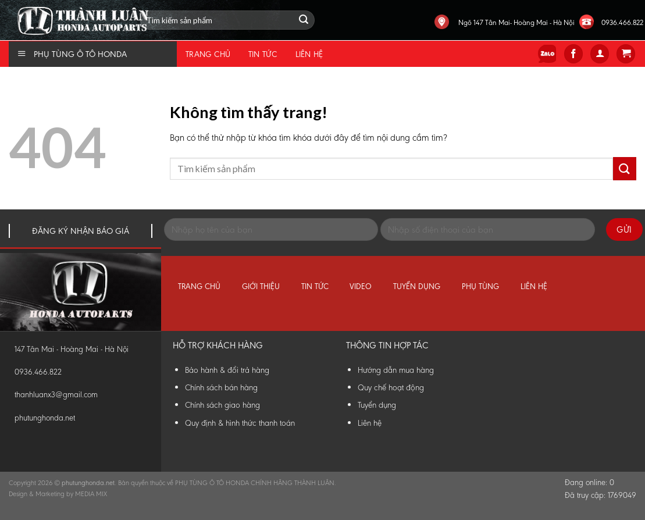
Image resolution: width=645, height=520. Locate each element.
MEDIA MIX (91, 494)
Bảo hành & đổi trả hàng (227, 370)
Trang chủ (208, 54)
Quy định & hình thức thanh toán (240, 423)
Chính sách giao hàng (222, 405)
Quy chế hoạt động (391, 387)
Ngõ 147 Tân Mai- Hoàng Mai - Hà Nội (516, 22)
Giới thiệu (261, 286)
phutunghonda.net (45, 418)
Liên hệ (309, 54)
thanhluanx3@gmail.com (56, 395)
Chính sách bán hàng (221, 387)
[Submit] (624, 168)
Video (361, 286)
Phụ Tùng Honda (3, 0)
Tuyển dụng (416, 286)
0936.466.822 (622, 22)
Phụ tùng (480, 286)
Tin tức (263, 54)
